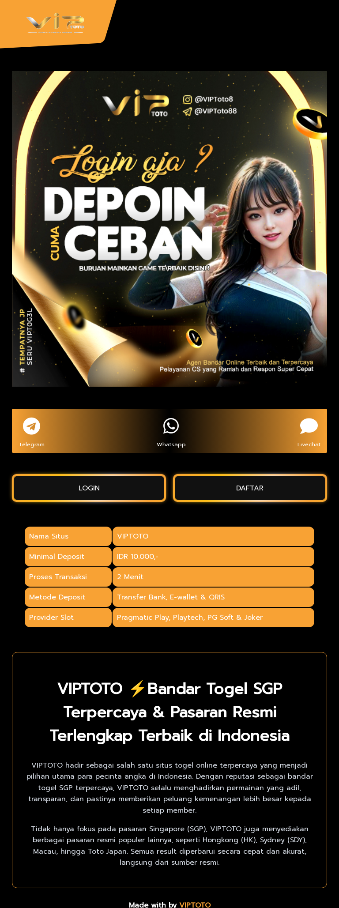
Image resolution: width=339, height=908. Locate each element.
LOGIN (89, 488)
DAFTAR (250, 488)
